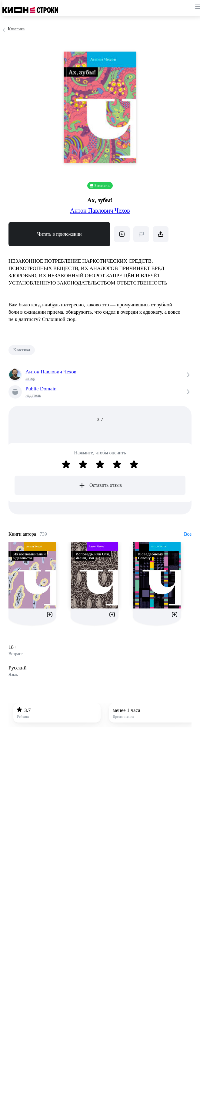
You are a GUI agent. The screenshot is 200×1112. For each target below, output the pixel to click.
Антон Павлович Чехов (100, 210)
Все (188, 534)
